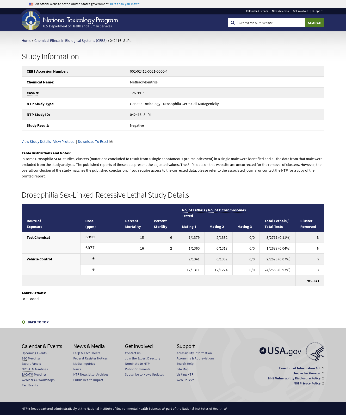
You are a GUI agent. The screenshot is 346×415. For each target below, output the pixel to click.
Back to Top (38, 322)
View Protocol (64, 141)
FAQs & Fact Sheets (86, 353)
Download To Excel (93, 141)
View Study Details (36, 141)
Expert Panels (31, 363)
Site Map (183, 369)
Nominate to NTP (137, 363)
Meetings (31, 358)
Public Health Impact (88, 380)
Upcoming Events (34, 353)
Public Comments (137, 369)
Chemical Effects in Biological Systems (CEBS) (70, 40)
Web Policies (185, 380)
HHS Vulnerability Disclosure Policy (294, 378)
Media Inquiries (84, 363)
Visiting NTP (185, 374)
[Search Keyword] (271, 22)
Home (26, 40)
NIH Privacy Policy (307, 383)
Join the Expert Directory (143, 358)
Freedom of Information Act (300, 368)
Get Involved (300, 11)
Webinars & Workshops (38, 380)
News (77, 369)
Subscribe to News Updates (144, 374)
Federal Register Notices (90, 358)
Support (317, 11)
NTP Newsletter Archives (90, 374)
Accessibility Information (194, 353)
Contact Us (133, 353)
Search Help (185, 363)
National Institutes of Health (202, 408)
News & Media (280, 11)
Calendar (257, 11)
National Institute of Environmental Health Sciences (124, 408)
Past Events (30, 385)
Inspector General (307, 373)
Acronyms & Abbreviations (196, 358)
